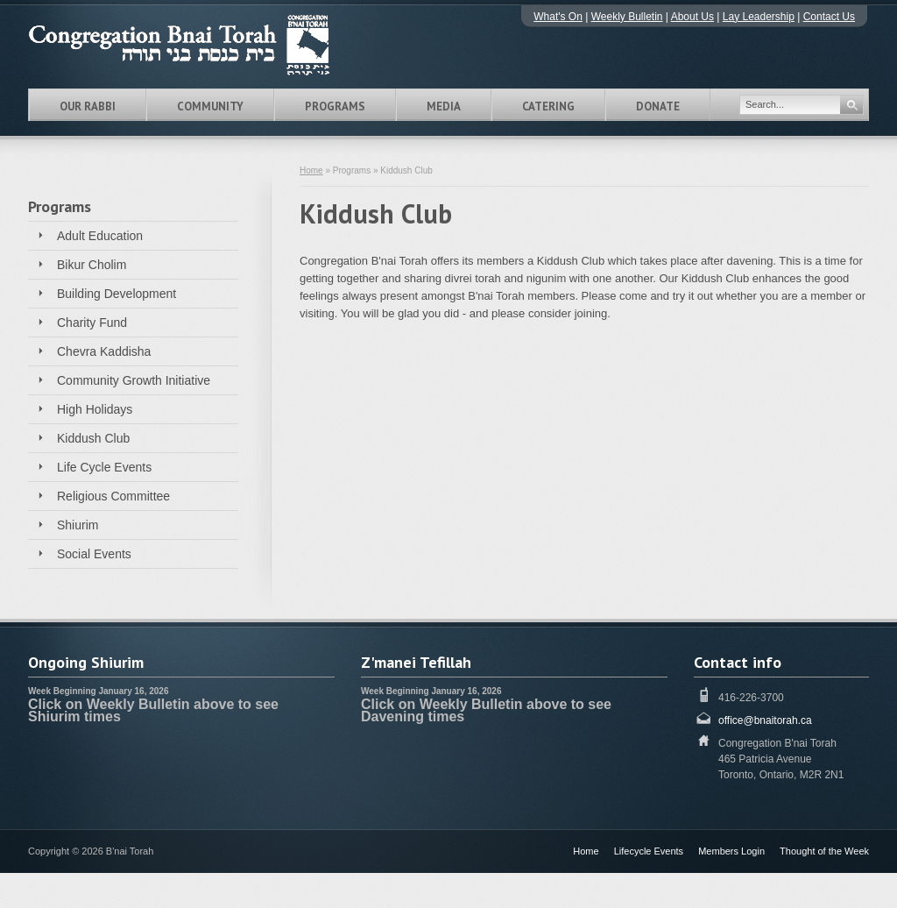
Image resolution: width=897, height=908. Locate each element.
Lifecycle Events (648, 851)
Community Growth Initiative (133, 380)
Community (210, 106)
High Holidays (94, 409)
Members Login (731, 851)
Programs (335, 106)
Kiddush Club (93, 438)
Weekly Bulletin (627, 17)
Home (311, 170)
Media (444, 106)
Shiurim (77, 525)
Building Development (116, 294)
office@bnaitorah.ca (765, 720)
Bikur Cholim (91, 265)
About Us (692, 17)
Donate (658, 106)
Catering (548, 106)
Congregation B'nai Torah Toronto (203, 44)
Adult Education (100, 236)
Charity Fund (92, 323)
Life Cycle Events (104, 467)
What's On (558, 17)
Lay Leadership (759, 17)
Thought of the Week (824, 851)
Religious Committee (113, 496)
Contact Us (829, 17)
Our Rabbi (88, 106)
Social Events (94, 554)
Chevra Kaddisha (104, 351)
